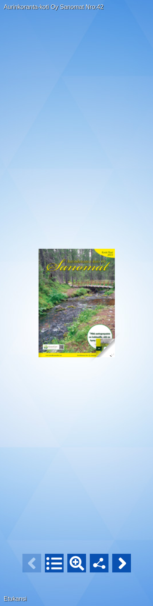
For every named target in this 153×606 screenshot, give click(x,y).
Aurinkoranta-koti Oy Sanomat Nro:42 (54, 7)
